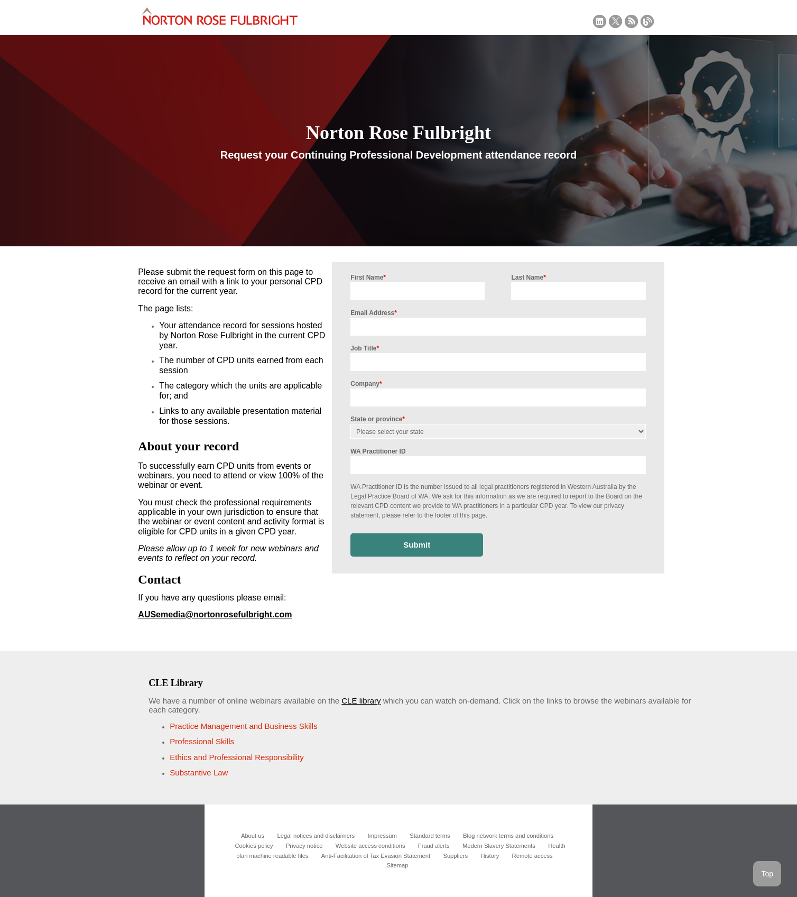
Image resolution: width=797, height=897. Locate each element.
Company (366, 383)
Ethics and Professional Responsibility (236, 757)
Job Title (364, 348)
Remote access (532, 856)
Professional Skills (202, 741)
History (489, 856)
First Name (368, 277)
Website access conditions (370, 846)
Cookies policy (254, 846)
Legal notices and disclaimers (316, 836)
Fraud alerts (434, 846)
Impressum (382, 836)
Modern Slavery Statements (498, 846)
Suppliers (455, 856)
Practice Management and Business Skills (243, 726)
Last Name (528, 277)
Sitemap (397, 865)
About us (252, 836)
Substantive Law (199, 772)
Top (767, 874)
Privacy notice (304, 846)
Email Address (373, 313)
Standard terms (430, 836)
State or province (377, 419)
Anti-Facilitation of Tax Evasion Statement (375, 856)
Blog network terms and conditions (508, 836)
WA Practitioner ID (377, 451)
